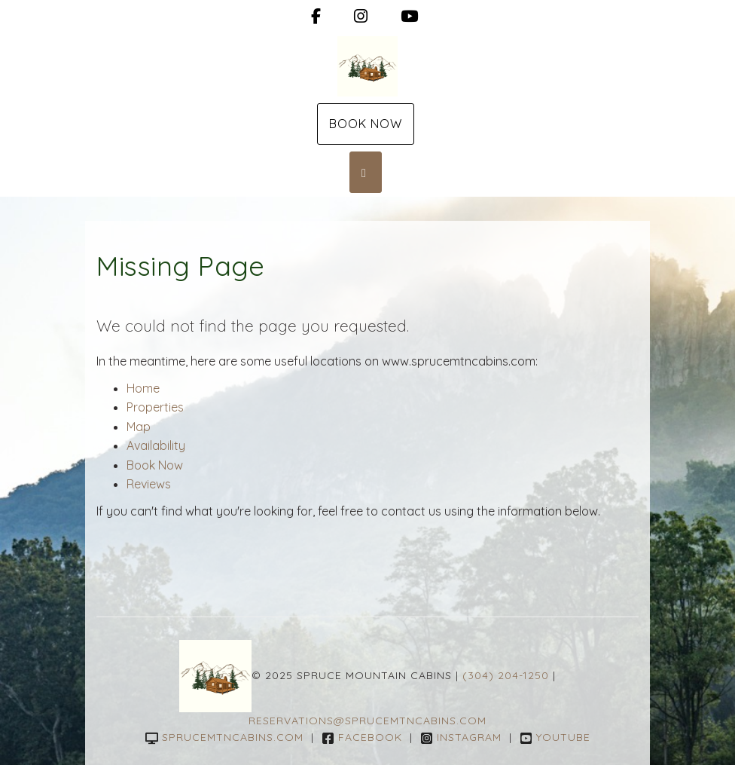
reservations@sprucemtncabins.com (367, 720)
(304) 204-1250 (505, 674)
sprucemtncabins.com (224, 737)
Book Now (365, 123)
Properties (155, 407)
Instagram (461, 737)
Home (143, 388)
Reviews (149, 483)
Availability (156, 445)
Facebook (362, 737)
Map (139, 426)
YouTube (555, 737)
